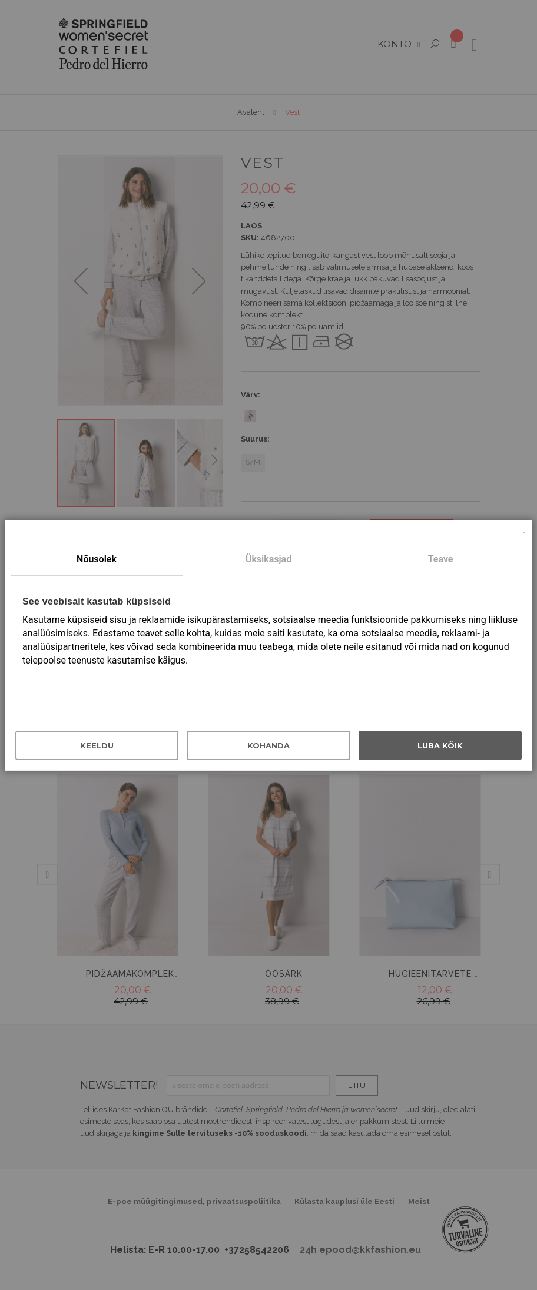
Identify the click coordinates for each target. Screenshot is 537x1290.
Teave (440, 559)
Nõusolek (97, 559)
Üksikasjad (268, 559)
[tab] (97, 560)
